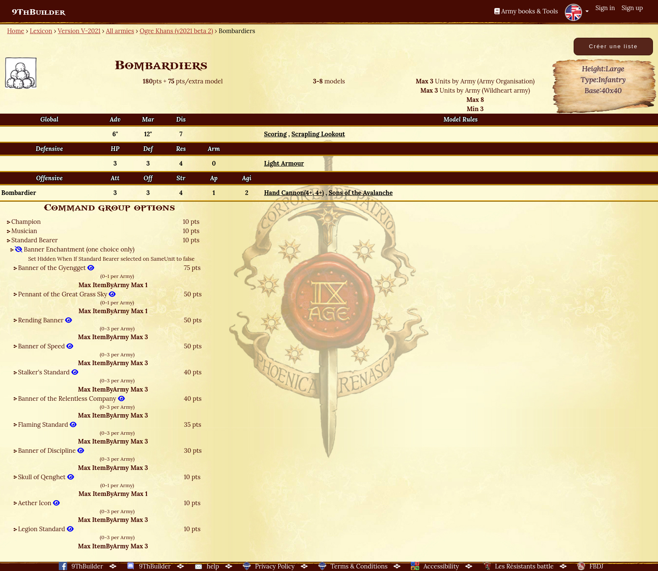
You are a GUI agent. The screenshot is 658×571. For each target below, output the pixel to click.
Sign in (605, 8)
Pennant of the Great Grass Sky (66, 294)
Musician (24, 231)
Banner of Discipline (51, 450)
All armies (120, 31)
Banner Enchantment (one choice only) (75, 249)
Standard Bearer (34, 240)
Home (15, 31)
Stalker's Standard (48, 372)
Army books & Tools (526, 11)
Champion (26, 222)
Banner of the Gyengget (56, 268)
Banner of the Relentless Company (71, 398)
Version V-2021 (79, 31)
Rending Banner (45, 320)
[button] (576, 12)
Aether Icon (39, 503)
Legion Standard (45, 529)
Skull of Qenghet (46, 477)
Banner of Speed (45, 346)
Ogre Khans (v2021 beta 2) (176, 31)
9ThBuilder (38, 12)
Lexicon (41, 31)
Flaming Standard (47, 424)
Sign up (632, 8)
